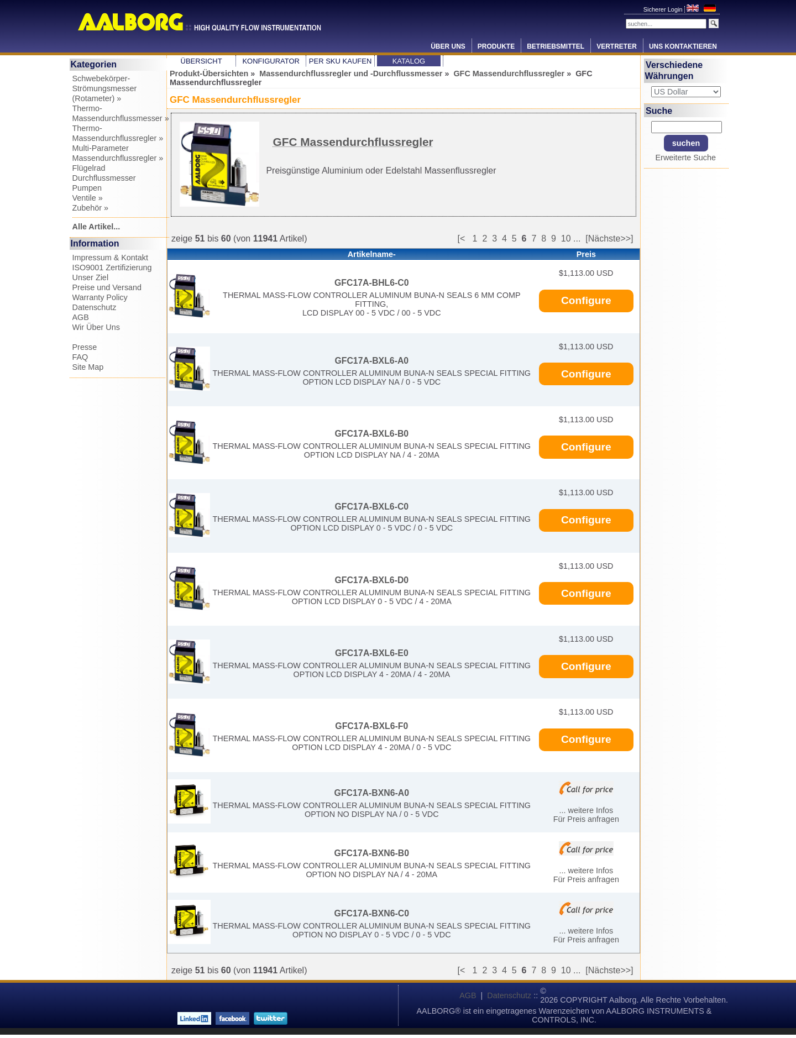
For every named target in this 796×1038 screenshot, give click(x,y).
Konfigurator (271, 61)
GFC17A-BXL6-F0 (371, 726)
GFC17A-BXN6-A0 (371, 793)
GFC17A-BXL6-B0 (371, 433)
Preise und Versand (107, 287)
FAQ (80, 357)
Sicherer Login (663, 9)
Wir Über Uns (96, 327)
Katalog (408, 61)
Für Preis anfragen (586, 819)
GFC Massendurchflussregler (508, 73)
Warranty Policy (100, 297)
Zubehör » (90, 207)
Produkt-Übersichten (209, 73)
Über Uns (448, 46)
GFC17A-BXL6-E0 (372, 653)
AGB (80, 317)
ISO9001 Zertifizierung (112, 267)
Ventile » (87, 197)
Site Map (88, 367)
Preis (586, 254)
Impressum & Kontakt (110, 257)
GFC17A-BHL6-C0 (371, 282)
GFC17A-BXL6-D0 (371, 580)
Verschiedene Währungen (674, 70)
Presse (84, 347)
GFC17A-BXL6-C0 (371, 506)
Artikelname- (372, 254)
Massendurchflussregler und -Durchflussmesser (350, 73)
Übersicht (201, 61)
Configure (586, 300)
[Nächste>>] (609, 238)
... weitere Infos (586, 810)
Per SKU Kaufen (340, 61)
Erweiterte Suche (685, 157)
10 (566, 238)
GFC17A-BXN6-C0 (371, 913)
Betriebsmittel (555, 46)
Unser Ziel (90, 277)
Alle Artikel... (96, 226)
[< (464, 238)
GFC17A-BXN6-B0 (371, 853)
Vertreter (616, 46)
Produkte (496, 46)
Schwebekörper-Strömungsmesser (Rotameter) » (104, 88)
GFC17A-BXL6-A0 (371, 360)
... (576, 238)
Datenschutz (94, 307)
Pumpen (87, 188)
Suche (659, 110)
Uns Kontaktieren (683, 46)
